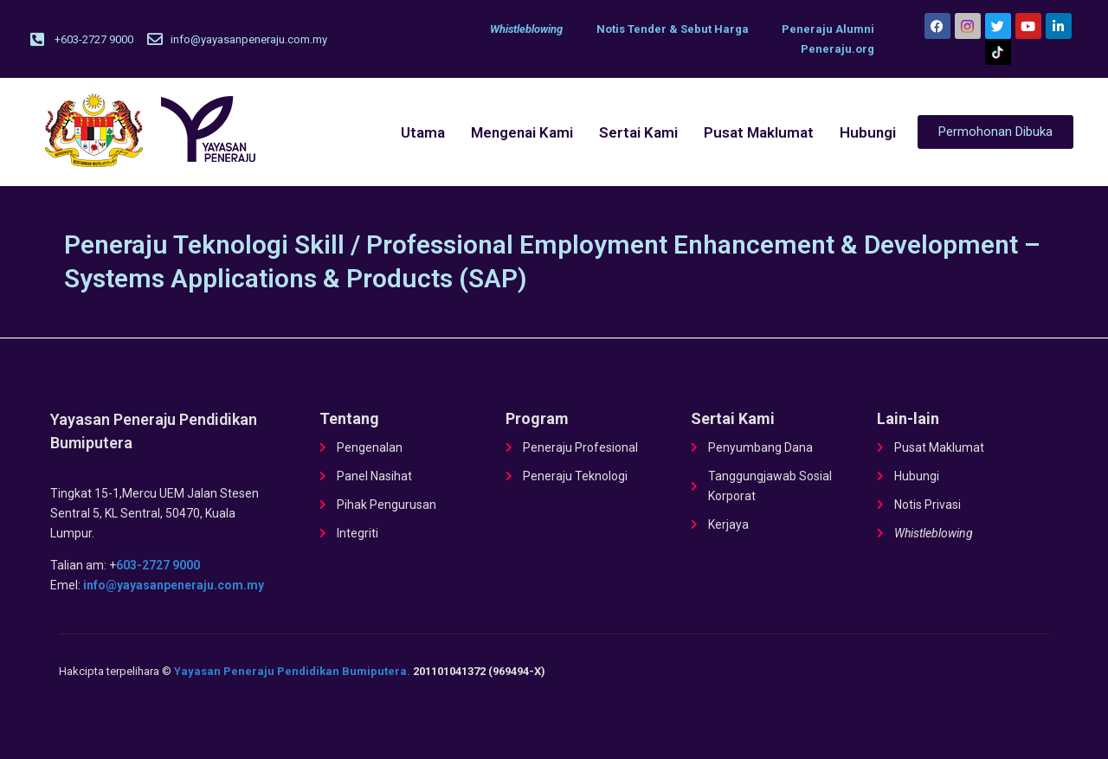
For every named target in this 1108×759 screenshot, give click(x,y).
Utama (423, 132)
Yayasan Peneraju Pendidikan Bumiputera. (292, 671)
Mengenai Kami (522, 132)
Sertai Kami (638, 132)
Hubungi (868, 132)
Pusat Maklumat (759, 132)
